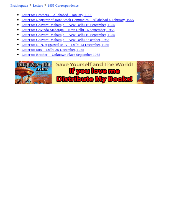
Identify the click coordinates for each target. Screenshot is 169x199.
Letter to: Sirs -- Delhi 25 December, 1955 (53, 50)
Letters (38, 5)
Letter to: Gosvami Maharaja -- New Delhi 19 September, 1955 (68, 35)
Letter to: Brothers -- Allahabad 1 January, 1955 (57, 15)
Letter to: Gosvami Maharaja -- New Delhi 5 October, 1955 (65, 40)
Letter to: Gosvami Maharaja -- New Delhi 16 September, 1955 (68, 25)
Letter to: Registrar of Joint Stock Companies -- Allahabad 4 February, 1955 (78, 20)
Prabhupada (19, 5)
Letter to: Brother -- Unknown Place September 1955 (61, 55)
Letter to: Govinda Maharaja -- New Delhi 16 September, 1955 (68, 30)
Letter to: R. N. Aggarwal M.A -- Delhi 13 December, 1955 (65, 45)
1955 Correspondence (63, 5)
